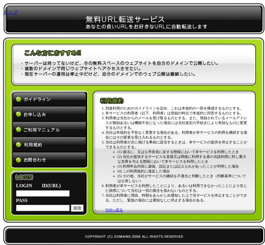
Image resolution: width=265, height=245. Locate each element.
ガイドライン (49, 98)
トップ (10, 12)
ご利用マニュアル (49, 129)
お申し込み (49, 114)
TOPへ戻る (114, 210)
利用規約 (49, 144)
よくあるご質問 (49, 160)
